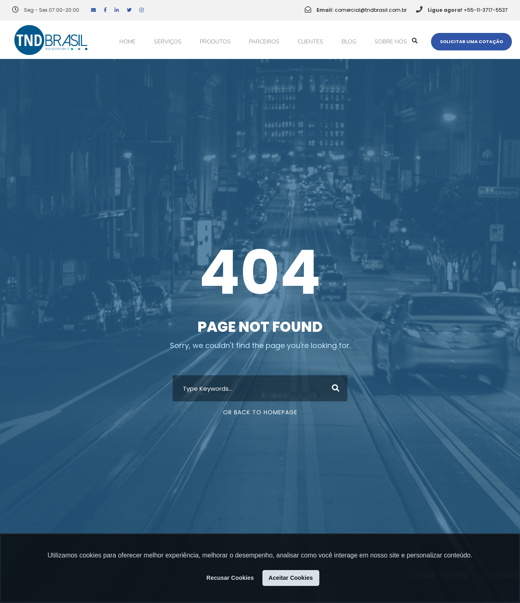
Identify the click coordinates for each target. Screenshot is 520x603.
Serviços (168, 42)
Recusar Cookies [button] (230, 578)
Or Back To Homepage (260, 412)
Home (127, 42)
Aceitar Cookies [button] (291, 578)
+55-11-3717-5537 (486, 10)
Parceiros (264, 42)
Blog (349, 42)
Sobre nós (391, 42)
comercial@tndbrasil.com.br (371, 10)
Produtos (215, 42)
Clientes (310, 42)
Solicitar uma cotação (471, 41)
